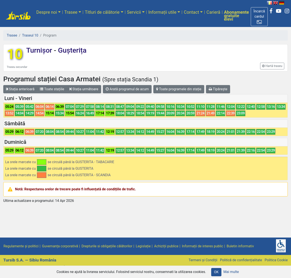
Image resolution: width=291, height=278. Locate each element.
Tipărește (218, 89)
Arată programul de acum (127, 89)
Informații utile (162, 12)
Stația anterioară (20, 89)
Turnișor (40, 50)
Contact (191, 12)
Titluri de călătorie (102, 12)
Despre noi (46, 12)
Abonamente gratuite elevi (236, 15)
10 (15, 54)
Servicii (134, 12)
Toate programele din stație (178, 89)
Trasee (70, 12)
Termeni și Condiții (203, 260)
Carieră (213, 12)
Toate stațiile (52, 89)
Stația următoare (84, 89)
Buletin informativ (240, 246)
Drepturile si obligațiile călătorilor (107, 246)
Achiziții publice (166, 246)
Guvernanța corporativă (60, 246)
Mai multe (231, 272)
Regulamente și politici (20, 246)
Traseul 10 (30, 35)
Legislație (143, 246)
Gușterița (71, 50)
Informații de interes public (202, 246)
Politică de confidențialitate (241, 260)
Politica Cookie (276, 260)
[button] (259, 16)
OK (216, 272)
